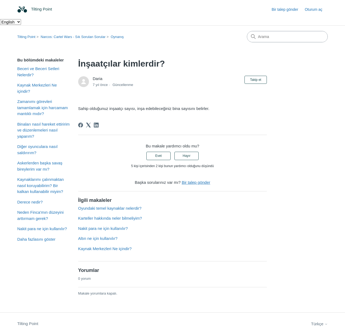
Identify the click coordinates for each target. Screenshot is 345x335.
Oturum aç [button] (313, 9)
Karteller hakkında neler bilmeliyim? (110, 218)
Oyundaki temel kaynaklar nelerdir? (110, 208)
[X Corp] (88, 125)
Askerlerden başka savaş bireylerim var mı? (40, 166)
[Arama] (287, 36)
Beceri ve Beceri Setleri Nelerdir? (38, 71)
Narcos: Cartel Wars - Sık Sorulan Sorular (73, 37)
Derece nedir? (30, 202)
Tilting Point (26, 37)
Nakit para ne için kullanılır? (42, 228)
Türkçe (319, 324)
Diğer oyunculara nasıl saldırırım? (37, 149)
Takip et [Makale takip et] (255, 80)
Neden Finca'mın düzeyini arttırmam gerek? (40, 215)
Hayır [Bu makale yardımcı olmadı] (187, 156)
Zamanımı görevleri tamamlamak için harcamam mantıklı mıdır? (42, 107)
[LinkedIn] (96, 125)
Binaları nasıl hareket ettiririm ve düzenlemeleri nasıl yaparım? (43, 130)
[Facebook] (80, 125)
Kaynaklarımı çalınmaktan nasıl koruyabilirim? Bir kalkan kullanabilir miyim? (40, 185)
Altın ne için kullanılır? (98, 238)
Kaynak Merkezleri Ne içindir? (37, 88)
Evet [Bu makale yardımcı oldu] (158, 156)
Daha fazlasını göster (36, 239)
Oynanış (117, 37)
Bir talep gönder (285, 9)
